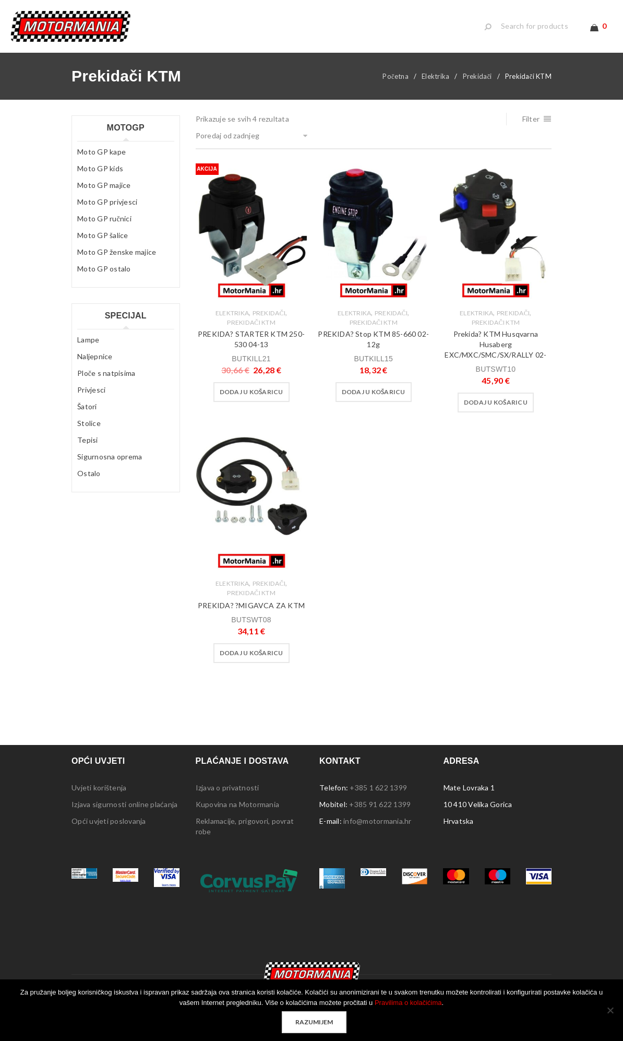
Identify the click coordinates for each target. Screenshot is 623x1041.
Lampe (88, 347)
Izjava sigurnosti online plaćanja (124, 812)
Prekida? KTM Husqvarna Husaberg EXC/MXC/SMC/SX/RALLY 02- (495, 352)
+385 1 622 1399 (378, 795)
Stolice (89, 431)
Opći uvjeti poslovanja (108, 828)
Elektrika (435, 84)
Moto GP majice (104, 192)
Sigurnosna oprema (109, 464)
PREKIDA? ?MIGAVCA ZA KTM (251, 613)
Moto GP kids (100, 176)
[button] (251, 400)
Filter (531, 126)
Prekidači (477, 84)
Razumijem (314, 1022)
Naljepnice (95, 364)
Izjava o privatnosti (227, 795)
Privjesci (91, 397)
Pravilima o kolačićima (408, 1003)
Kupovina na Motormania (238, 812)
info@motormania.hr (377, 828)
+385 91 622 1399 (380, 812)
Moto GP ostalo (104, 276)
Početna (395, 84)
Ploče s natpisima (106, 380)
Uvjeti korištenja (98, 795)
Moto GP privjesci (107, 209)
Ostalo (89, 481)
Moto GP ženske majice (116, 259)
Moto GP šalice (102, 243)
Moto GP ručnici (104, 226)
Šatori (87, 414)
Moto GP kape (101, 159)
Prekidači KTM (251, 330)
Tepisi (87, 447)
